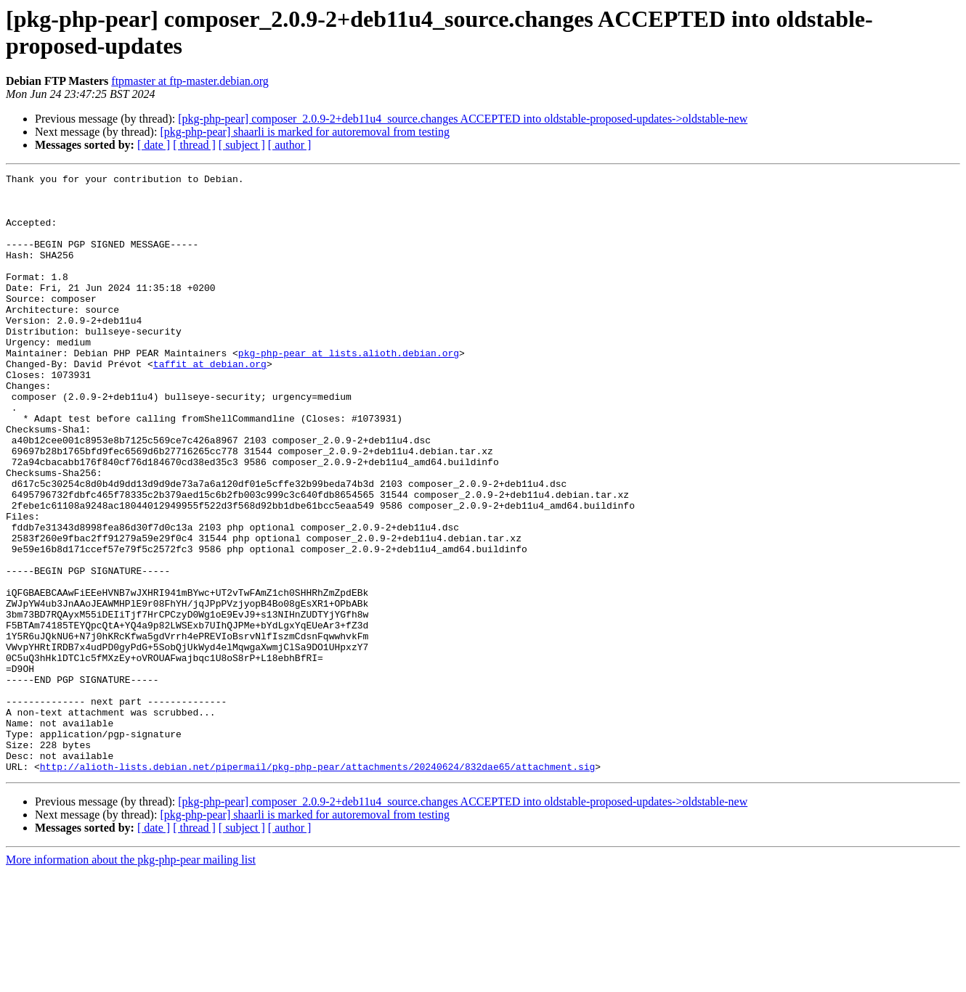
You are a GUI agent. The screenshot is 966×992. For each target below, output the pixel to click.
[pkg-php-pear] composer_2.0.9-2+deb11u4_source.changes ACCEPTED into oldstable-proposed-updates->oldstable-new (462, 118)
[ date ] (153, 145)
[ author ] (290, 145)
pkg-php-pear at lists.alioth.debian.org (348, 389)
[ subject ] (242, 145)
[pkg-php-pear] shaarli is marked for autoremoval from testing (305, 132)
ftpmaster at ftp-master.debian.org (190, 81)
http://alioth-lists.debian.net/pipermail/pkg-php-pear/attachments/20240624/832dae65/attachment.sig (317, 886)
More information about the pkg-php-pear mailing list (131, 979)
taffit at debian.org (210, 402)
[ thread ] (194, 145)
